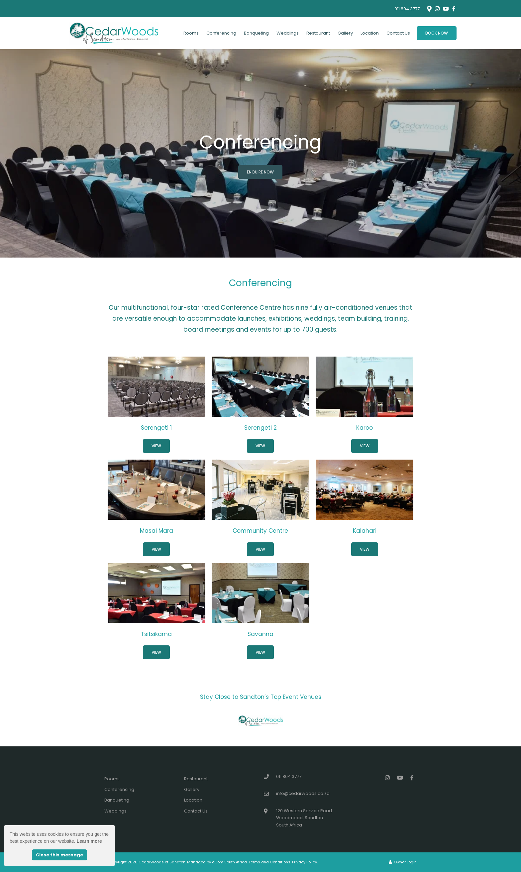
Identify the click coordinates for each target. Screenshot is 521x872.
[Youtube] (445, 8)
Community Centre (260, 531)
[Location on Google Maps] (429, 8)
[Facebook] (454, 8)
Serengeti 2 (260, 428)
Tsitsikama (156, 634)
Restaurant (318, 33)
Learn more (89, 841)
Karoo (364, 428)
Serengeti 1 (156, 428)
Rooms (191, 33)
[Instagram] (437, 8)
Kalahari (364, 531)
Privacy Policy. (305, 862)
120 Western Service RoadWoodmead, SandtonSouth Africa (304, 818)
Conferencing (221, 33)
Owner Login (403, 862)
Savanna (260, 634)
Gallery (345, 33)
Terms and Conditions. (270, 862)
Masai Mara (156, 531)
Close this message (59, 855)
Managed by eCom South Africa (217, 862)
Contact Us (398, 33)
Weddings (287, 33)
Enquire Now (260, 172)
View (156, 446)
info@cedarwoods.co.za (303, 793)
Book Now (436, 33)
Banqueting (256, 33)
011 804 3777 (407, 9)
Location (370, 33)
